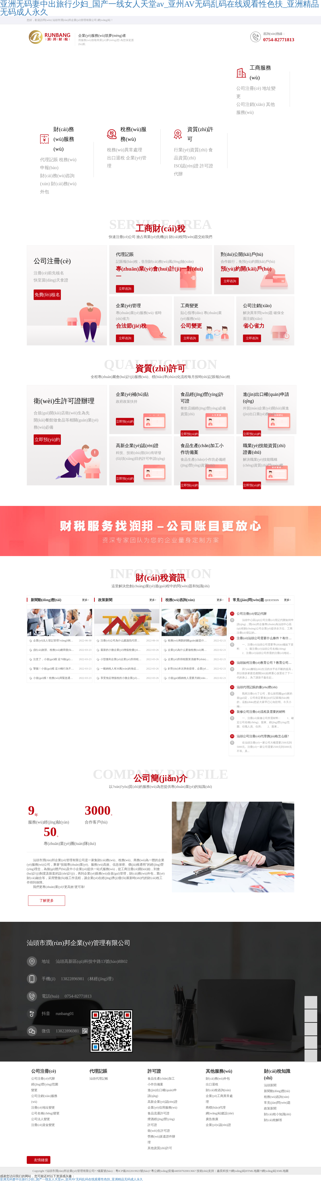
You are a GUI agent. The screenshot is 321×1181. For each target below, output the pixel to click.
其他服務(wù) (219, 1071)
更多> (85, 600)
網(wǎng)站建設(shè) (220, 1113)
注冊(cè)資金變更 (43, 1125)
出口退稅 (212, 1084)
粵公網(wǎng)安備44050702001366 (172, 1171)
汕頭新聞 (270, 1085)
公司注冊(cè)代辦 (43, 1078)
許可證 (154, 1071)
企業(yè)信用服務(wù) (162, 1107)
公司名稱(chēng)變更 (45, 1113)
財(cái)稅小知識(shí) (277, 1114)
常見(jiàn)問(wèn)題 (277, 1102)
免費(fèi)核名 (47, 294)
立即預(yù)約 (47, 439)
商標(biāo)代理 (216, 1107)
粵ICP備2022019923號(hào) (132, 1171)
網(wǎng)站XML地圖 (275, 1171)
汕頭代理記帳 (98, 1078)
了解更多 (46, 900)
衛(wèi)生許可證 (159, 1130)
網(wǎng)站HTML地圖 (245, 1171)
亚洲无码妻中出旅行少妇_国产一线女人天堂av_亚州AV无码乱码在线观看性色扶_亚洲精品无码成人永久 (71, 1179)
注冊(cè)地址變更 (43, 1107)
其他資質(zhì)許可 (160, 1148)
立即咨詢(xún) (125, 290)
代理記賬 (98, 1071)
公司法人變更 (40, 1119)
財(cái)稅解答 (273, 1120)
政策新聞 (270, 1108)
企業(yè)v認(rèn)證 (218, 1125)
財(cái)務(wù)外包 (218, 1078)
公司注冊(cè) (43, 1071)
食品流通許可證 (158, 1113)
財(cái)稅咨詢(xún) (218, 1090)
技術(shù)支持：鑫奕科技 (213, 1171)
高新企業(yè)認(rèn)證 (162, 1101)
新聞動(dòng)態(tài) (277, 1091)
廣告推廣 (212, 1119)
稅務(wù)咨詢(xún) (276, 1097)
